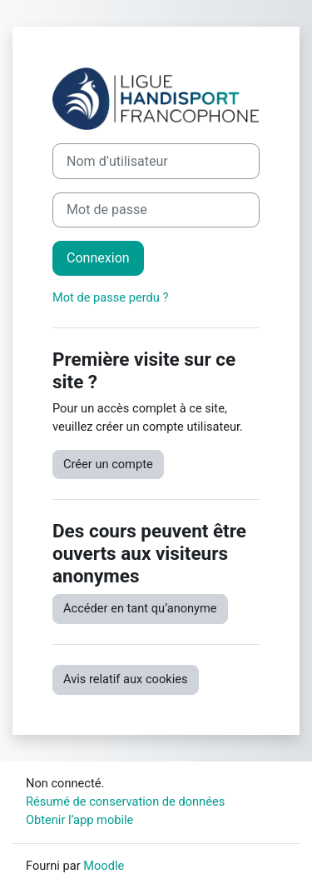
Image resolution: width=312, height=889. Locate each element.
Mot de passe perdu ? (110, 297)
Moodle (103, 865)
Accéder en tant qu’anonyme (140, 608)
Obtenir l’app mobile (79, 819)
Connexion (98, 258)
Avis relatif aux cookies (125, 679)
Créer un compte (108, 464)
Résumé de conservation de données (125, 801)
